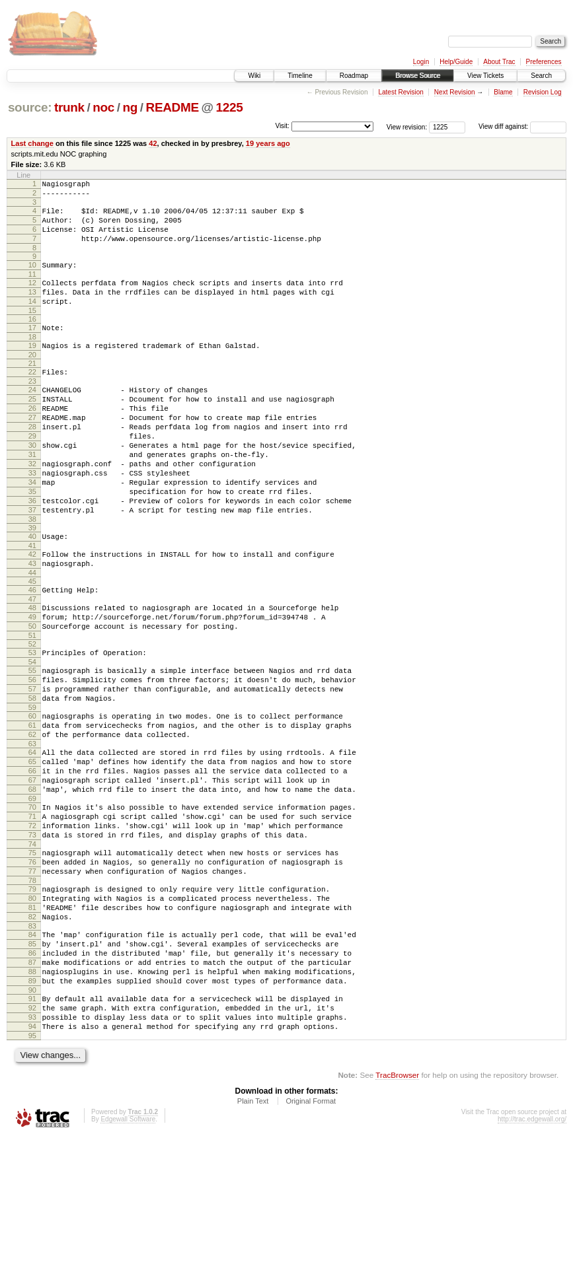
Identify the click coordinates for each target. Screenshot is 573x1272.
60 (32, 793)
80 (32, 1007)
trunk (69, 107)
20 (32, 378)
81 (32, 1018)
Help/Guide (456, 61)
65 (32, 847)
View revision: (407, 126)
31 (32, 494)
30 (32, 483)
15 (32, 330)
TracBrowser (397, 1209)
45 (32, 641)
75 (32, 954)
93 (32, 1148)
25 (32, 427)
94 (32, 1159)
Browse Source (417, 75)
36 (32, 550)
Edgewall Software (127, 1253)
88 (32, 1094)
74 (32, 945)
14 (32, 319)
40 (32, 590)
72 (32, 923)
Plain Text (253, 1236)
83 (32, 1041)
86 (32, 1072)
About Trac (499, 61)
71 (32, 911)
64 (32, 835)
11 (32, 288)
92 (32, 1137)
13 (32, 308)
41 (32, 601)
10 (32, 277)
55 (32, 740)
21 (32, 387)
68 (32, 880)
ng (129, 107)
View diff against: (522, 126)
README (172, 107)
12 (32, 296)
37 (32, 561)
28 (32, 460)
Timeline (299, 75)
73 (32, 934)
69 (32, 892)
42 (153, 143)
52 (32, 711)
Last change (32, 143)
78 (32, 987)
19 (32, 367)
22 (32, 396)
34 (32, 528)
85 (32, 1061)
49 (32, 680)
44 (32, 632)
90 (32, 1117)
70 (32, 900)
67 (32, 869)
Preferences (544, 61)
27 (32, 449)
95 (32, 1170)
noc (103, 107)
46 (32, 649)
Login (421, 61)
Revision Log (542, 92)
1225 (229, 107)
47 (32, 660)
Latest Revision (400, 92)
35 (32, 539)
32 (32, 505)
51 (32, 703)
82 (32, 1030)
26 (32, 438)
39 (32, 581)
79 (32, 996)
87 (32, 1083)
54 (32, 731)
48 (32, 669)
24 (32, 415)
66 (32, 858)
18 (32, 359)
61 (32, 804)
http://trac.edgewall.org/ (532, 1253)
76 (32, 965)
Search (541, 75)
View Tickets (485, 75)
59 (32, 785)
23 (32, 407)
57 (32, 762)
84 (32, 1049)
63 (32, 827)
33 (32, 516)
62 (32, 816)
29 (32, 472)
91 (32, 1125)
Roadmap (354, 75)
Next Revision (454, 92)
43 (32, 621)
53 (32, 720)
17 (32, 347)
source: (30, 107)
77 (32, 976)
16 (32, 339)
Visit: (282, 125)
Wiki (254, 75)
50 (32, 691)
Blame (503, 92)
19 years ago (268, 143)
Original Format (311, 1236)
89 (32, 1106)
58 (32, 773)
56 (32, 751)
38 (32, 573)
